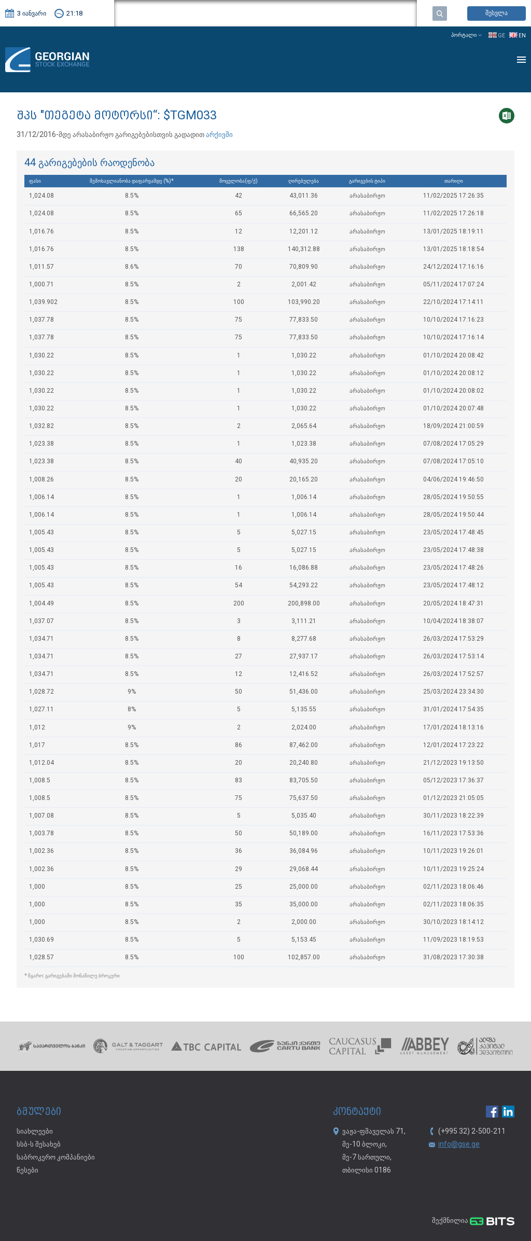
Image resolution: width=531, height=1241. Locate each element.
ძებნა (439, 13)
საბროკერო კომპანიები (56, 1157)
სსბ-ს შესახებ (39, 1144)
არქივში (218, 135)
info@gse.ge (459, 1144)
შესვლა (496, 13)
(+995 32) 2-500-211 (472, 1131)
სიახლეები (35, 1131)
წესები (27, 1170)
